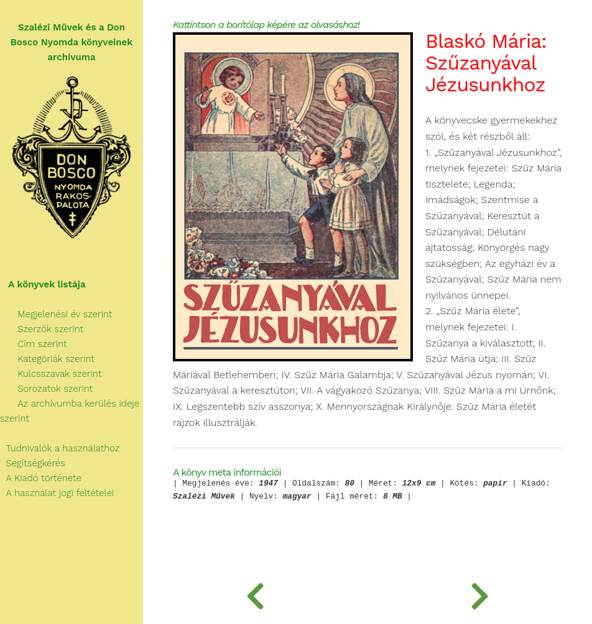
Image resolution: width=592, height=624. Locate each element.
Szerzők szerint (41, 329)
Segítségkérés (32, 463)
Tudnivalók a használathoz (59, 448)
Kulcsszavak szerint (50, 373)
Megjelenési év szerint (56, 314)
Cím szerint (33, 344)
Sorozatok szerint (46, 388)
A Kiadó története (40, 478)
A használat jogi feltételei (57, 493)
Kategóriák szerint (47, 358)
